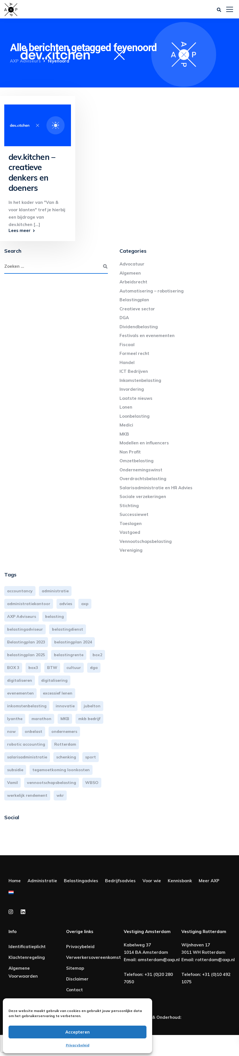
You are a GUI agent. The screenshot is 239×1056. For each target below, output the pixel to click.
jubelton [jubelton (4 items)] (92, 705)
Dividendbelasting (139, 326)
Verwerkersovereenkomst (93, 957)
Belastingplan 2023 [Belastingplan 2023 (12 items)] (26, 642)
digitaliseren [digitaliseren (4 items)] (19, 680)
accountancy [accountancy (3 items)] (20, 590)
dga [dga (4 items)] (94, 667)
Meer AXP (209, 880)
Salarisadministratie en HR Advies (156, 487)
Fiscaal (127, 344)
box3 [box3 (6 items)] (33, 667)
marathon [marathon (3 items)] (41, 718)
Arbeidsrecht (133, 282)
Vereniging (131, 550)
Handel (127, 362)
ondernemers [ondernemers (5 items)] (64, 731)
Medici (126, 425)
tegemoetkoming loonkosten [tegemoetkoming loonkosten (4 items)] (61, 769)
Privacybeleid (77, 1045)
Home (15, 880)
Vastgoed (130, 532)
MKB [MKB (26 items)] (64, 718)
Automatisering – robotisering (152, 291)
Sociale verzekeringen (143, 496)
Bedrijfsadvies (120, 880)
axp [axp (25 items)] (85, 603)
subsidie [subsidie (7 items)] (15, 769)
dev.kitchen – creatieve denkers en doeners (32, 172)
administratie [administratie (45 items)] (55, 590)
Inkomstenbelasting (140, 380)
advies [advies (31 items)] (65, 603)
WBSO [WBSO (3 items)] (91, 782)
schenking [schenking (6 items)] (66, 757)
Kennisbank (180, 880)
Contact (74, 989)
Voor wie (151, 880)
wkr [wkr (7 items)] (60, 795)
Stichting (129, 505)
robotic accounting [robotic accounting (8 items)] (26, 744)
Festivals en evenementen (147, 335)
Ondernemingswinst (141, 469)
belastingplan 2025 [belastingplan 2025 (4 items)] (26, 654)
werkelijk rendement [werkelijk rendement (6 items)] (27, 795)
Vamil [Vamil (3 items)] (12, 782)
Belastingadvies (81, 880)
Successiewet (134, 514)
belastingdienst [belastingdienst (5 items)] (67, 629)
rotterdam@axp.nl (215, 959)
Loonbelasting (135, 416)
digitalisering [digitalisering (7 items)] (54, 680)
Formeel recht (134, 353)
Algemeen (130, 273)
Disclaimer (77, 979)
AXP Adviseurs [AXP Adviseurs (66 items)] (21, 616)
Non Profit (130, 452)
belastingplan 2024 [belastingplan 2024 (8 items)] (73, 642)
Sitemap (75, 968)
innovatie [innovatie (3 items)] (65, 705)
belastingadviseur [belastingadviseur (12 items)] (25, 629)
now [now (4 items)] (11, 731)
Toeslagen (131, 523)
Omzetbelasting (137, 460)
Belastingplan (134, 299)
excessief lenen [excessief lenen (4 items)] (57, 693)
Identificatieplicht (27, 946)
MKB (124, 434)
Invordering (132, 389)
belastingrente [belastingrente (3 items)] (68, 654)
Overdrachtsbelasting (143, 478)
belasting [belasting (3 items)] (54, 616)
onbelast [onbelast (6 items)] (33, 731)
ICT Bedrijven (134, 371)
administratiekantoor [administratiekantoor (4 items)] (28, 603)
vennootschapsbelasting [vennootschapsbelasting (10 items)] (51, 782)
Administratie (42, 880)
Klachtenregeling (27, 957)
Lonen (126, 407)
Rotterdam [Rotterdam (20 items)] (65, 744)
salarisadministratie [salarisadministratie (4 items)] (27, 757)
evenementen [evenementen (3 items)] (20, 693)
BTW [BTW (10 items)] (52, 667)
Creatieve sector (137, 308)
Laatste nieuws (136, 398)
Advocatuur (132, 264)
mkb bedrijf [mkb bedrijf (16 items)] (89, 718)
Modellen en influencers (144, 443)
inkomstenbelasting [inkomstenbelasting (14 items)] (27, 705)
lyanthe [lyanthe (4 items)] (14, 718)
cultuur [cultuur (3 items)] (73, 667)
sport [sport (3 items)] (90, 757)
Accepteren (77, 1032)
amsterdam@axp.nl (159, 959)
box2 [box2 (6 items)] (97, 654)
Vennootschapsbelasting (146, 541)
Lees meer (20, 230)
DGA (124, 317)
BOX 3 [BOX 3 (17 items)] (13, 667)
